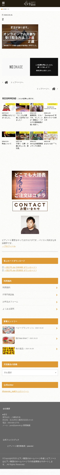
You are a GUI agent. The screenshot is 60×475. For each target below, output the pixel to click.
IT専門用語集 (8, 294)
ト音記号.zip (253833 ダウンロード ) (20, 270)
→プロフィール (8, 246)
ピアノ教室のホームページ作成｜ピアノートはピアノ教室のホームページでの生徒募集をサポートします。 (29, 461)
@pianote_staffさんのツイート (15, 391)
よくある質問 (8, 309)
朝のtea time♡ (20, 339)
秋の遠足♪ (18, 349)
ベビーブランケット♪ (23, 328)
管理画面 (26, 425)
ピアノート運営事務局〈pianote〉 (21, 446)
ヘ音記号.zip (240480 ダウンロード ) (20, 267)
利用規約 (6, 287)
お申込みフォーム (10, 301)
